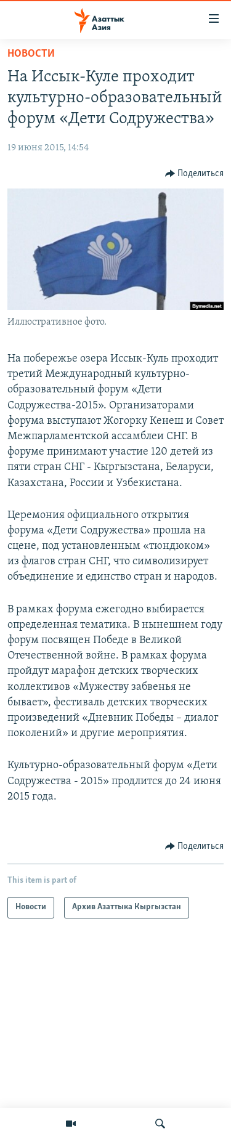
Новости (31, 54)
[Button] (194, 173)
